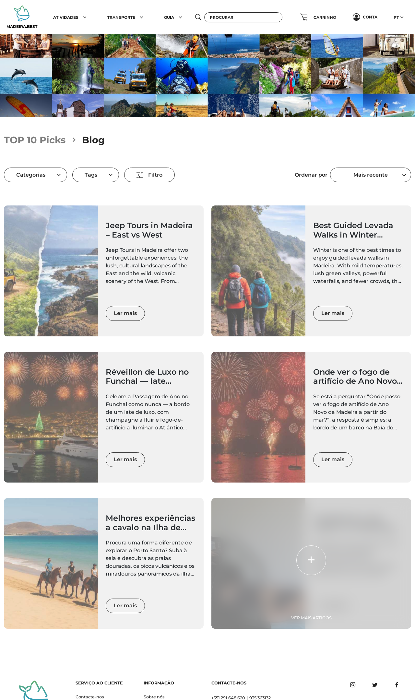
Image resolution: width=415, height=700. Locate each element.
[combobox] (370, 175)
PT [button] (396, 17)
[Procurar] (243, 17)
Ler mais (125, 313)
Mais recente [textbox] (370, 175)
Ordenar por (311, 175)
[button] (84, 17)
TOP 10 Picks (34, 140)
